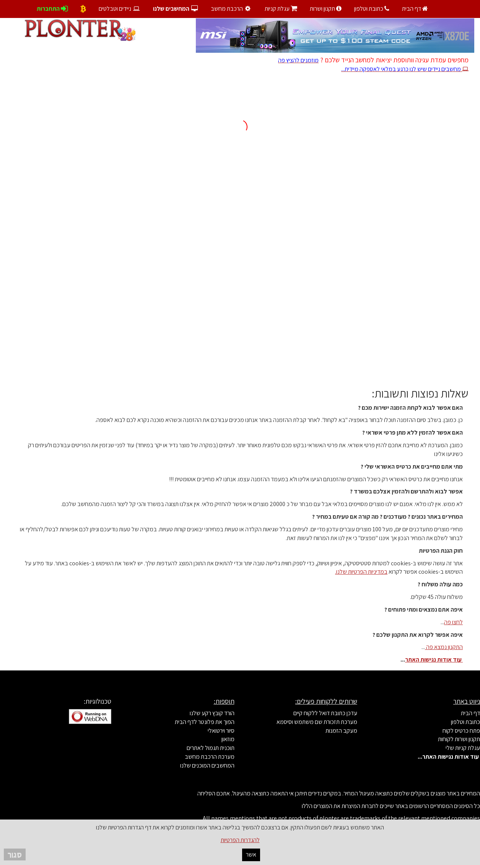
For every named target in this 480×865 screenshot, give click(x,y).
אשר (251, 854)
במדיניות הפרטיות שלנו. (361, 572)
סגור (15, 854)
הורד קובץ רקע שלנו (212, 713)
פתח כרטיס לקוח (461, 731)
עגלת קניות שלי (463, 748)
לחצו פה (453, 622)
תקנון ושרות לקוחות (459, 739)
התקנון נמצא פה (444, 647)
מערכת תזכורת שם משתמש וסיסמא (317, 722)
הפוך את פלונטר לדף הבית (204, 722)
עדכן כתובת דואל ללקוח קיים (325, 713)
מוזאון (227, 739)
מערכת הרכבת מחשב (209, 757)
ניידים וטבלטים (119, 9)
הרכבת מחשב (231, 9)
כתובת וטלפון (371, 9)
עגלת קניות (281, 9)
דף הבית (415, 9)
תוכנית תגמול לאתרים (210, 748)
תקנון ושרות (326, 9)
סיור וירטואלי (221, 731)
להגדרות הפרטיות (240, 840)
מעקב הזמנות (341, 731)
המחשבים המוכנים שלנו (207, 765)
